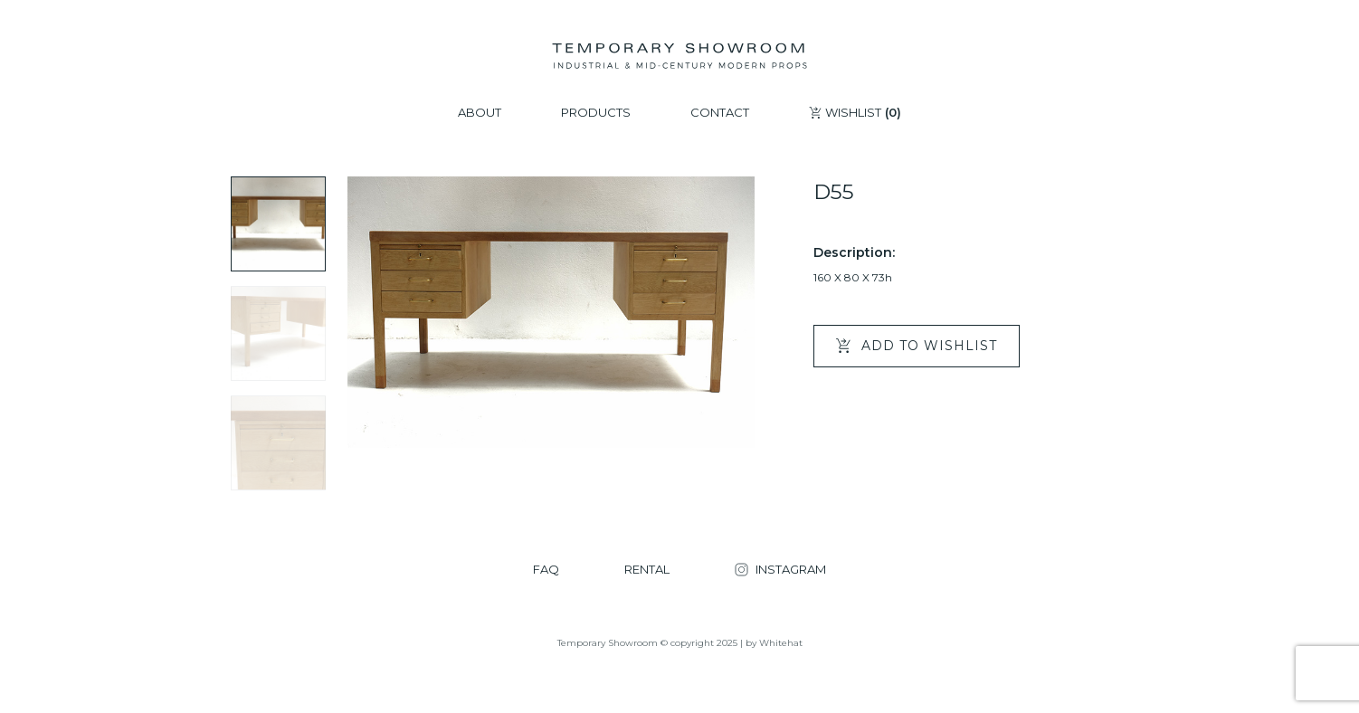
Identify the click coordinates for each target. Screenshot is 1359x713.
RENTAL (647, 569)
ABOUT (479, 113)
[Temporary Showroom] (679, 56)
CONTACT (719, 113)
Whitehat (781, 643)
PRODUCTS (596, 113)
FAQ (546, 569)
